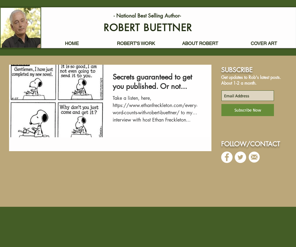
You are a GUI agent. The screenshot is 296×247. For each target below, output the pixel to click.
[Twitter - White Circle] (240, 157)
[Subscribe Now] (247, 110)
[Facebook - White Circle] (227, 157)
